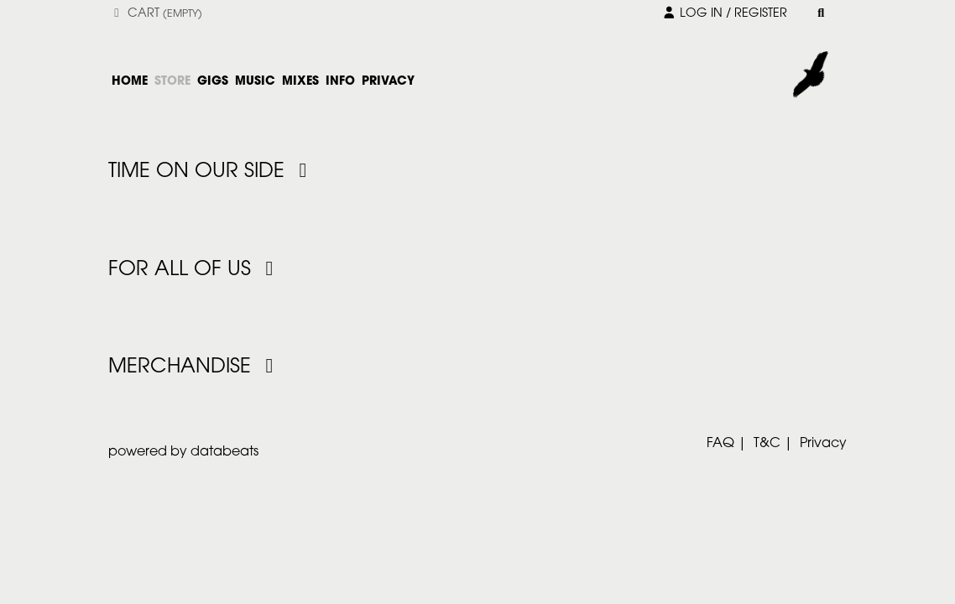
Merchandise (195, 367)
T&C (767, 443)
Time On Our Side (212, 172)
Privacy (823, 443)
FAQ (720, 443)
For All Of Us (195, 270)
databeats (224, 452)
